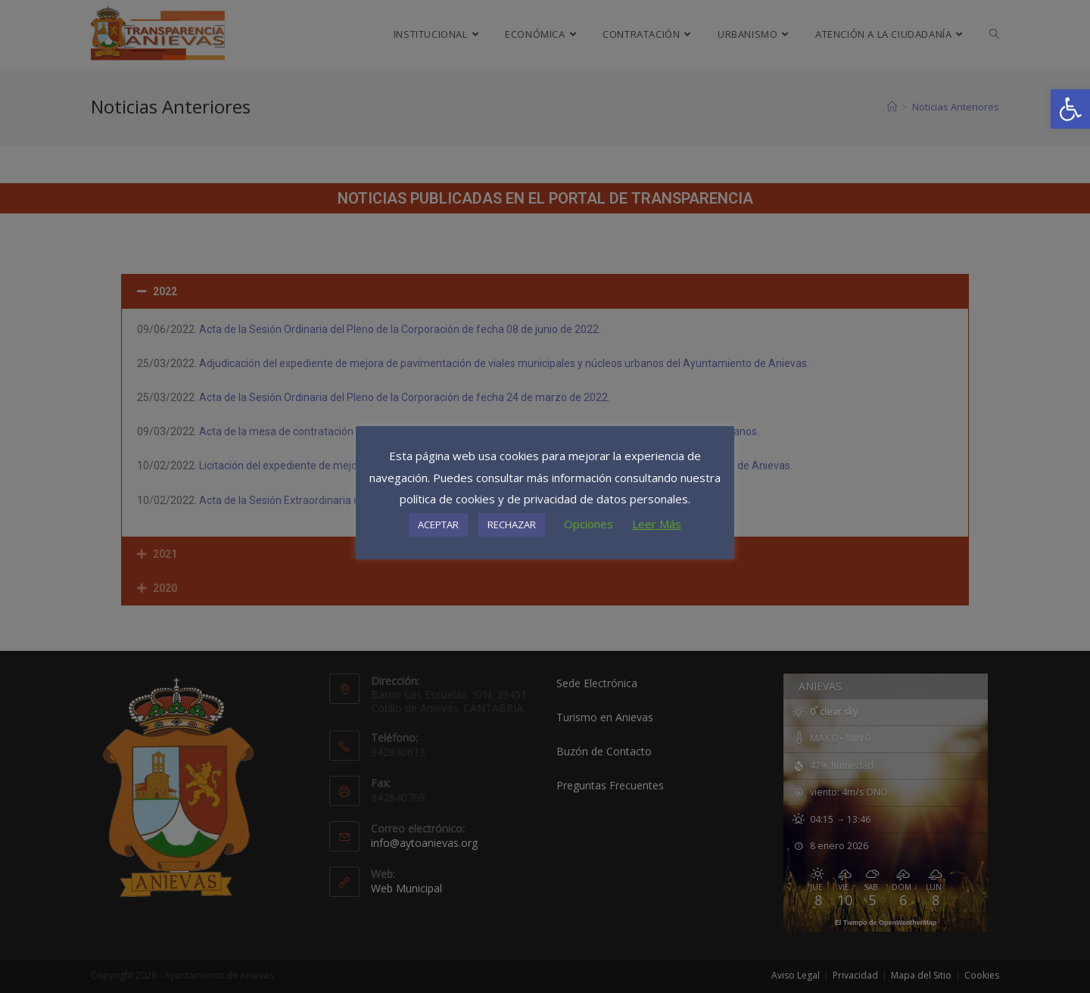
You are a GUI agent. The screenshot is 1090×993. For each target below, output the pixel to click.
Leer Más (656, 523)
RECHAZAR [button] (511, 524)
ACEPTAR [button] (438, 524)
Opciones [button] (588, 523)
